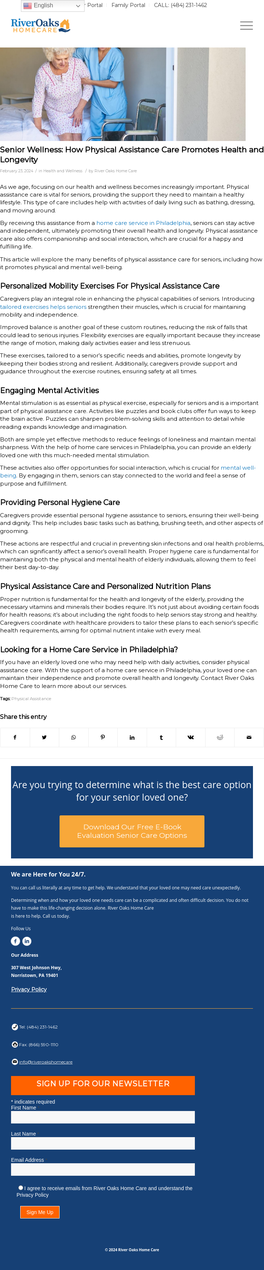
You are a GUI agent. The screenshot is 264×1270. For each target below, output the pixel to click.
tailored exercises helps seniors (43, 306)
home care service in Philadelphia (142, 222)
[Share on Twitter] (44, 737)
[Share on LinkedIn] (132, 737)
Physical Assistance (31, 698)
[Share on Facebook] (15, 737)
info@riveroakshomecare (45, 1062)
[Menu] (243, 25)
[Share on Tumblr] (161, 737)
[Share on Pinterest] (103, 737)
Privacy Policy (29, 989)
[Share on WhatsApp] (73, 737)
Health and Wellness (62, 171)
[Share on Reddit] (220, 737)
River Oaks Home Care (115, 171)
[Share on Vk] (190, 737)
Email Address (29, 1160)
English (38, 5)
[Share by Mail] (249, 737)
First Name (25, 1108)
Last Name (25, 1134)
